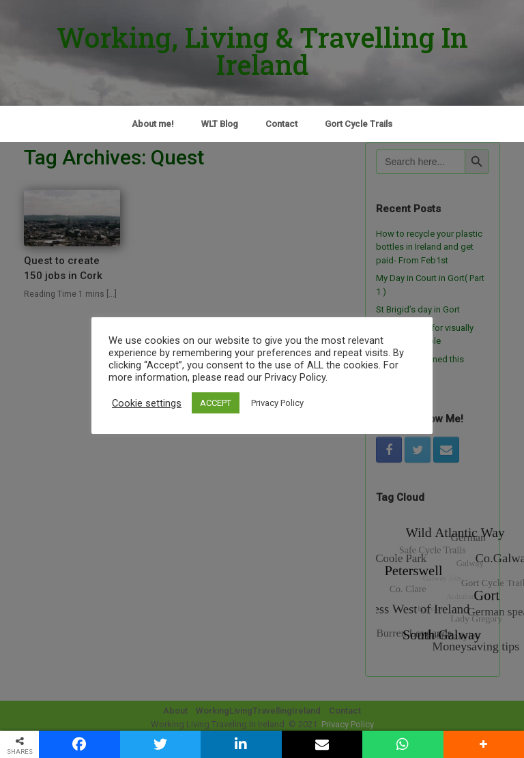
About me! (153, 124)
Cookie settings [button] (146, 403)
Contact (281, 124)
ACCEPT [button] (215, 403)
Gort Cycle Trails (358, 124)
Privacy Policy (277, 403)
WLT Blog (219, 124)
